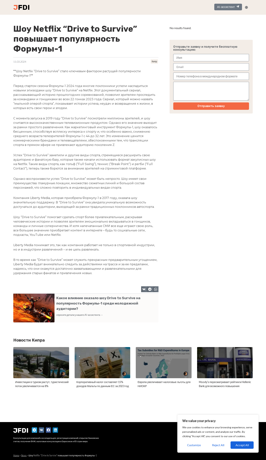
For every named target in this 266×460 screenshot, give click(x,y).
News (24, 455)
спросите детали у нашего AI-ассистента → (79, 314)
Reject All (218, 445)
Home (16, 455)
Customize (194, 445)
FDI (24, 7)
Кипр (154, 61)
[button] (144, 289)
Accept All (242, 445)
